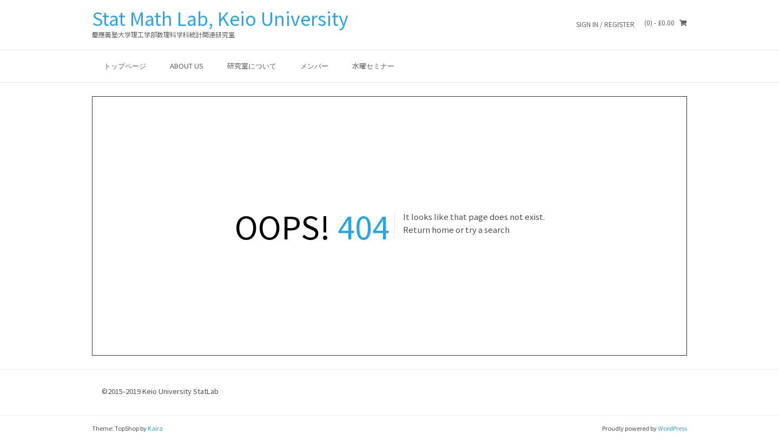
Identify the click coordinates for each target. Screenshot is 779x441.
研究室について (251, 66)
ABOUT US (186, 66)
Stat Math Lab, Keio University (220, 18)
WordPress (672, 428)
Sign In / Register (605, 24)
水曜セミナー (373, 66)
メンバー (314, 66)
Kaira (155, 428)
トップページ (125, 66)
